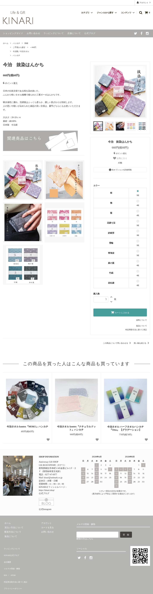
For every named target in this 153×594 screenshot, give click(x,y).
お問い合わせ (33, 33)
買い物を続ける (142, 343)
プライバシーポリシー (13, 574)
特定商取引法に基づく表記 (136, 330)
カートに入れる (120, 312)
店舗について (74, 33)
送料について (141, 320)
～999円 (33, 47)
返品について (141, 326)
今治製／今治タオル (21, 51)
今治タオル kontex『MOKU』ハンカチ (27, 426)
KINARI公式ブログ (12, 552)
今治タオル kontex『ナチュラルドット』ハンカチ (76, 428)
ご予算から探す (19, 47)
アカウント (144, 2)
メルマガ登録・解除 (12, 561)
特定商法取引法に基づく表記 (16, 570)
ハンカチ (16, 43)
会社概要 (7, 556)
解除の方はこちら (84, 539)
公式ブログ (89, 33)
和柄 (26, 43)
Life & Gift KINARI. (20, 588)
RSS (5, 565)
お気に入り (120, 158)
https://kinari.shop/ (47, 490)
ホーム (5, 43)
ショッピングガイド (13, 33)
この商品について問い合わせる (117, 343)
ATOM (11, 565)
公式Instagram (45, 509)
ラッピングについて (54, 33)
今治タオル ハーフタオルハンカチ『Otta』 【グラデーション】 (125, 428)
